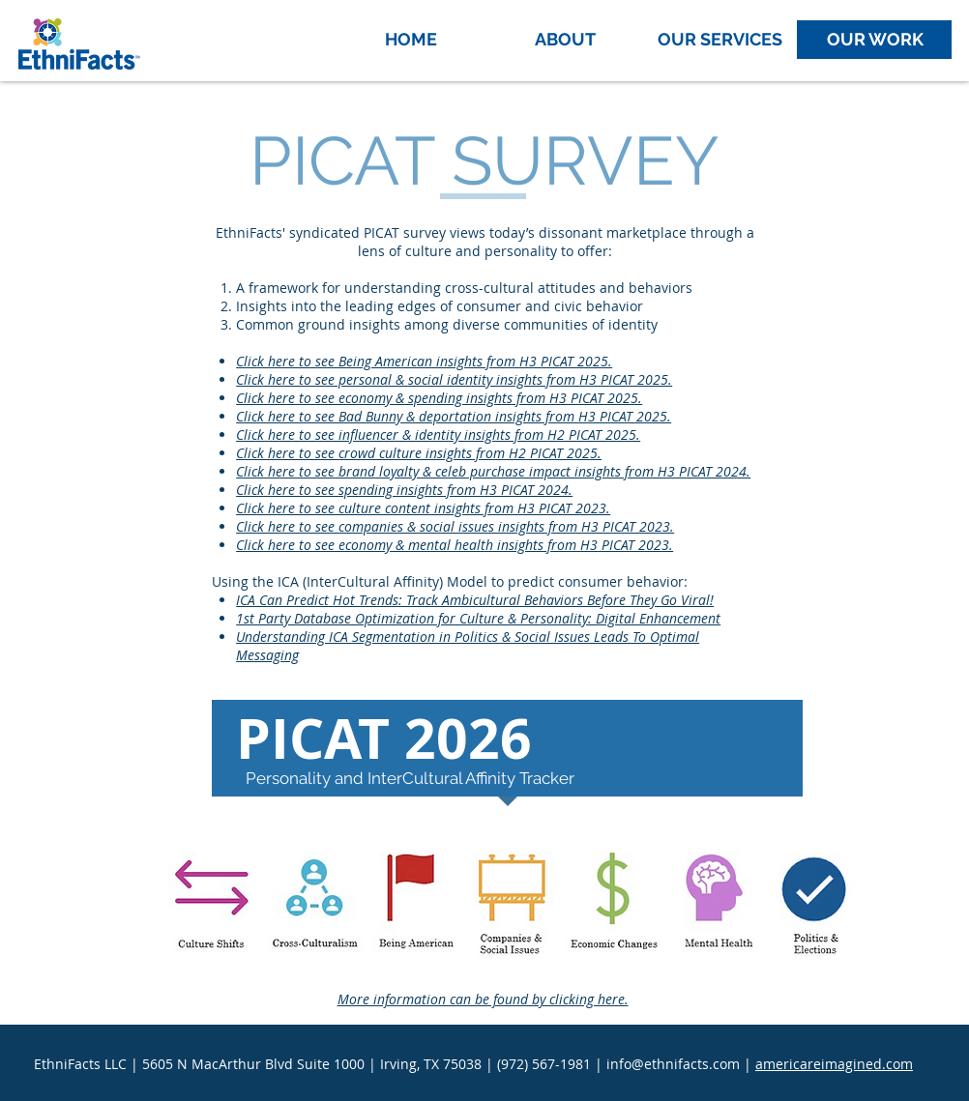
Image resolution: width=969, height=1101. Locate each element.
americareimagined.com (834, 1064)
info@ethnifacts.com (673, 1064)
